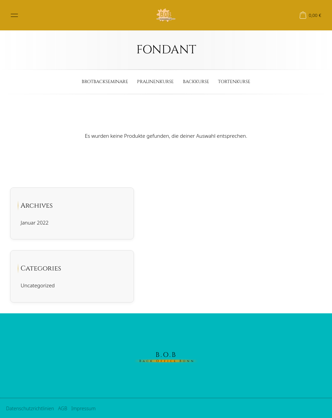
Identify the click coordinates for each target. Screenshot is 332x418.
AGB (62, 408)
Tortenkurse (234, 82)
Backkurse (196, 82)
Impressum (83, 408)
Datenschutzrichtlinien (30, 408)
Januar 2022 (35, 222)
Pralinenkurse (155, 82)
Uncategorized (38, 285)
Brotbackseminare (105, 82)
